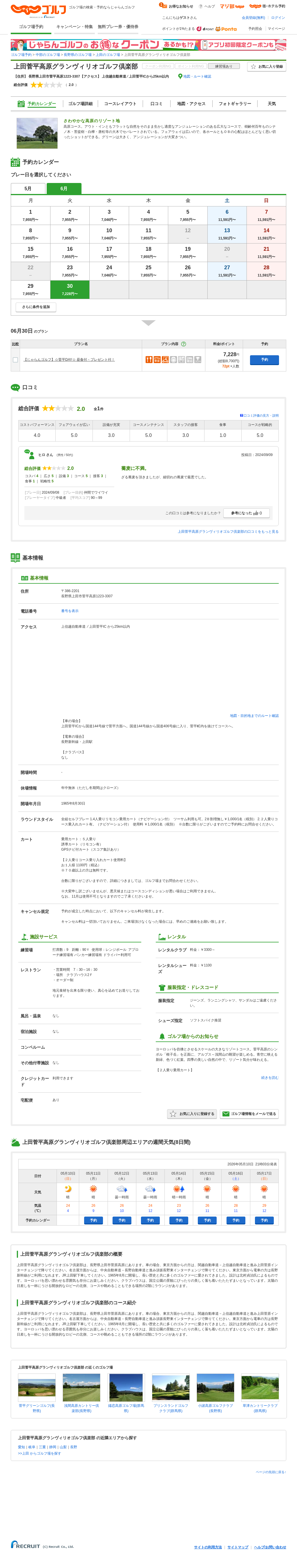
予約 (264, 360)
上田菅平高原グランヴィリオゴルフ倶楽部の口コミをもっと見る (228, 532)
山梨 (63, 1447)
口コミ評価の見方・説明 (261, 415)
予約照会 (255, 29)
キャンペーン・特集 (74, 26)
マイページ (276, 29)
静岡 (52, 1447)
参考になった (246, 513)
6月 (64, 188)
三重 (42, 1447)
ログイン (278, 18)
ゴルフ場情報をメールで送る (249, 1113)
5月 (28, 188)
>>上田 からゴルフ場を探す (39, 1453)
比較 (15, 344)
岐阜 (31, 1447)
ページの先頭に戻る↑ (271, 1472)
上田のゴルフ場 (108, 55)
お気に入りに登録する (192, 1113)
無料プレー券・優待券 (118, 26)
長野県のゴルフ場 (78, 55)
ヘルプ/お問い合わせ (270, 1547)
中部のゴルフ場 (48, 55)
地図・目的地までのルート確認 (254, 716)
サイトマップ (237, 1547)
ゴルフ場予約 (31, 26)
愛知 (21, 1447)
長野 (73, 1447)
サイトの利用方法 (208, 1547)
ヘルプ (209, 6)
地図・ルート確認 (197, 76)
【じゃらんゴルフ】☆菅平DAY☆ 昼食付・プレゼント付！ (69, 360)
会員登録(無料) (253, 18)
